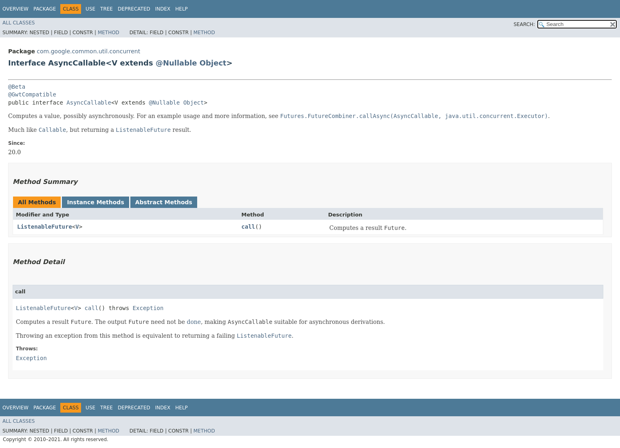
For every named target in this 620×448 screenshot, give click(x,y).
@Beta (16, 86)
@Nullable (176, 63)
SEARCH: (524, 24)
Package (44, 9)
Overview (15, 9)
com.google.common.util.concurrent (88, 51)
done (194, 322)
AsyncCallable (88, 102)
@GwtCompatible (32, 94)
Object (213, 63)
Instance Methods (95, 202)
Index (163, 9)
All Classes (18, 23)
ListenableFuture (44, 226)
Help (181, 9)
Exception (148, 308)
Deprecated (134, 9)
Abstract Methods (163, 202)
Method (108, 32)
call (248, 226)
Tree (106, 9)
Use (90, 9)
